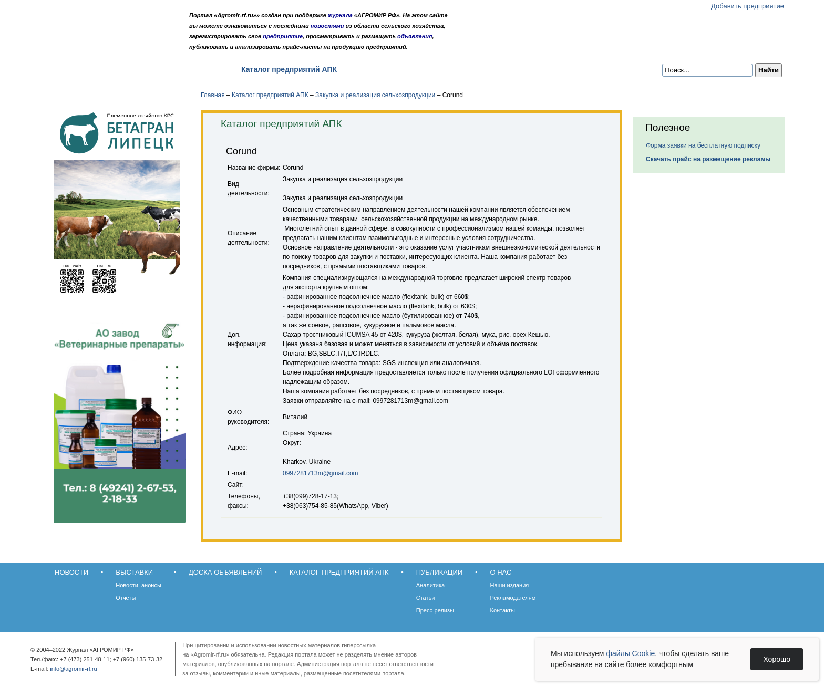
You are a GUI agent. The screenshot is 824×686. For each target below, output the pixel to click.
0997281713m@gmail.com (320, 473)
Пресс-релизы (435, 610)
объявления (414, 36)
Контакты (503, 610)
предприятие (283, 36)
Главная (213, 95)
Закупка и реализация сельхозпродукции (375, 95)
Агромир (106, 24)
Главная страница (87, 43)
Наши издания (509, 585)
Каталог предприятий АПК (289, 69)
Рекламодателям (513, 598)
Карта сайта (116, 43)
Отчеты (126, 598)
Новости (65, 69)
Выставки (118, 69)
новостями (327, 26)
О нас (428, 69)
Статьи (425, 598)
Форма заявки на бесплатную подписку (703, 145)
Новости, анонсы (138, 585)
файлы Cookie (630, 653)
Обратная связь (102, 43)
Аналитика (430, 585)
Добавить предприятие (747, 6)
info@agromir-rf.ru (73, 669)
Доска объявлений (188, 69)
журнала (340, 15)
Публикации (377, 69)
